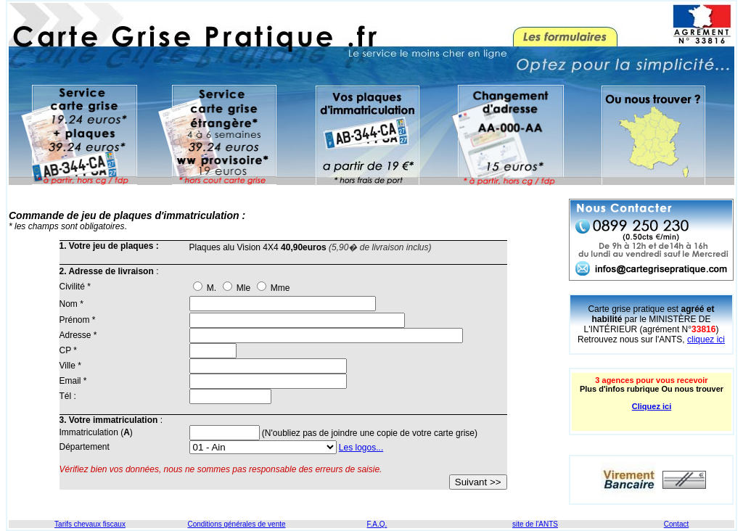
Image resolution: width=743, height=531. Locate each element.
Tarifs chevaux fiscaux (90, 524)
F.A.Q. (377, 524)
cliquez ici (706, 339)
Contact (676, 524)
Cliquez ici (651, 406)
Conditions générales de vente (236, 524)
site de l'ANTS (535, 524)
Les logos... (361, 447)
